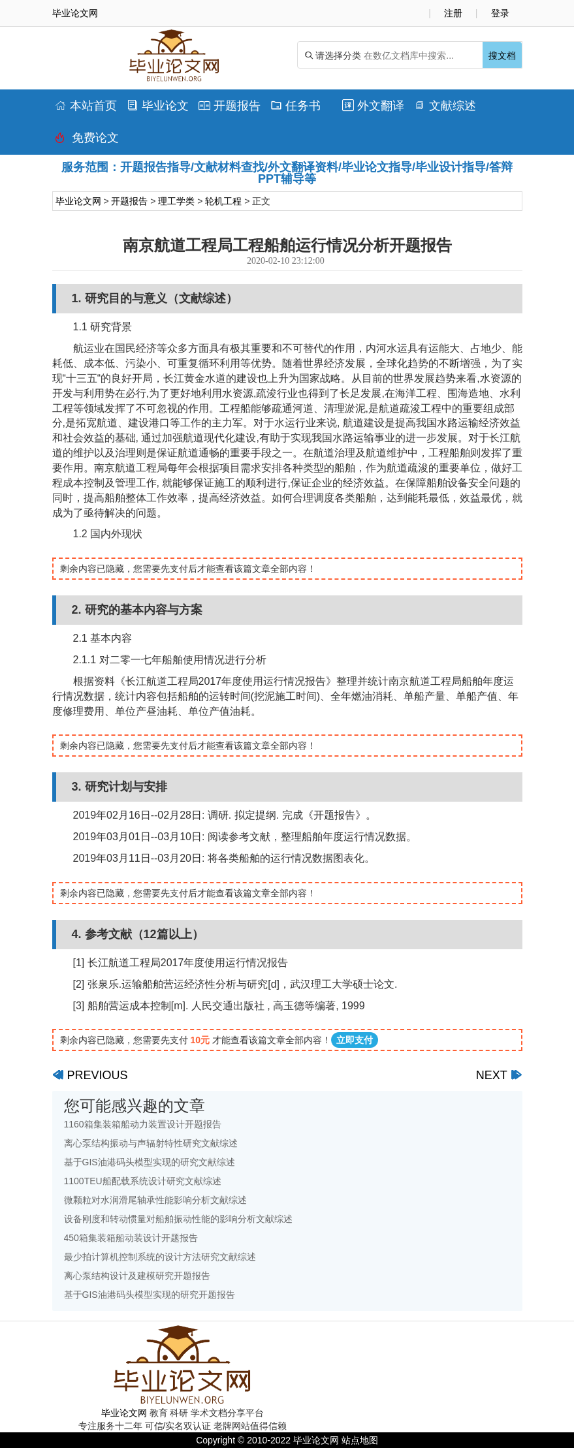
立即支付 (354, 1040)
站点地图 (360, 1440)
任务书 (295, 105)
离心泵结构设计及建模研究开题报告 (137, 1275)
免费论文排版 (87, 141)
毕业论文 (158, 105)
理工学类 (176, 201)
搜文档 (502, 55)
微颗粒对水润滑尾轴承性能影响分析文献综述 (155, 1200)
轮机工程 (223, 201)
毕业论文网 (78, 201)
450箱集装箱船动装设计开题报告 (131, 1238)
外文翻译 (373, 105)
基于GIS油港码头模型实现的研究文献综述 (149, 1162)
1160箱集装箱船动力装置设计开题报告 (142, 1124)
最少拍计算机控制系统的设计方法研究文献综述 (160, 1256)
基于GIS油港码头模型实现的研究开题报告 (149, 1294)
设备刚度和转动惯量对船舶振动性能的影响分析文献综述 (178, 1219)
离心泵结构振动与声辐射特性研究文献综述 (151, 1143)
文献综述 (445, 105)
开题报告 (230, 105)
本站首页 (86, 105)
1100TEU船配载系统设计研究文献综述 (142, 1181)
